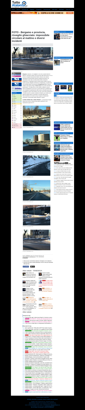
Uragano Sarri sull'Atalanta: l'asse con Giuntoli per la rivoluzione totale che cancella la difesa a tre (49, 346)
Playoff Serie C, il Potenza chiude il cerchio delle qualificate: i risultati (40, 336)
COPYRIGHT (55, 399)
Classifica (14, 92)
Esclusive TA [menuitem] (25, 9)
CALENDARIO (39, 399)
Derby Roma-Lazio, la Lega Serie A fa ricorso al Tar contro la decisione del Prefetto (43, 345)
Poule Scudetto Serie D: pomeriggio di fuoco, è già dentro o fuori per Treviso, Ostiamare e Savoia (46, 373)
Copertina (56, 31)
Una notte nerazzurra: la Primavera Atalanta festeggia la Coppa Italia (40, 365)
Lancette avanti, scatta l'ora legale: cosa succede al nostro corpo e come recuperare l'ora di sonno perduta (46, 283)
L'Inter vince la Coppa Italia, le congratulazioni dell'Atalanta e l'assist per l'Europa (42, 323)
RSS (52, 399)
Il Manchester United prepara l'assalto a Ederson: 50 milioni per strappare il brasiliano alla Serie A (49, 342)
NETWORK (29, 399)
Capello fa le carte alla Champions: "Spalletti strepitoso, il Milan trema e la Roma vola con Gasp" (46, 374)
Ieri (57, 95)
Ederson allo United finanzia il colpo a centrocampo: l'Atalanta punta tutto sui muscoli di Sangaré (49, 377)
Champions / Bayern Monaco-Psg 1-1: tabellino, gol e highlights (66, 137)
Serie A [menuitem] (18, 9)
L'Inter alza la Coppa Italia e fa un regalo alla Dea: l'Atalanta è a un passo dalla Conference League (48, 335)
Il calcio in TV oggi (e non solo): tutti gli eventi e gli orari (37, 389)
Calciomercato (57, 142)
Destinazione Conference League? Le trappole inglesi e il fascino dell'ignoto (41, 375)
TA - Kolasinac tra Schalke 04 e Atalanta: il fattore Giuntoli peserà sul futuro (43, 321)
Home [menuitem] (13, 9)
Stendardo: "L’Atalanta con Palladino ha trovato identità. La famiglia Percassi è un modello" (44, 364)
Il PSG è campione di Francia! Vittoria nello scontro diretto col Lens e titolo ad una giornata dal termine (47, 338)
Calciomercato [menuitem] (46, 9)
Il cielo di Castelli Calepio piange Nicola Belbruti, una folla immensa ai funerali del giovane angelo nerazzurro (45, 275)
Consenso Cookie (39, 397)
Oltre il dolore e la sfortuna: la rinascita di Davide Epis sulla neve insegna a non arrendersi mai (45, 370)
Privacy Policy (46, 397)
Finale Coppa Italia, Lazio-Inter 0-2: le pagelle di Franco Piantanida (39, 329)
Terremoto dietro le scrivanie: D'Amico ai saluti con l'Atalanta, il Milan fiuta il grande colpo (47, 381)
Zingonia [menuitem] (32, 9)
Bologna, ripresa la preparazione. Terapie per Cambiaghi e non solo (39, 355)
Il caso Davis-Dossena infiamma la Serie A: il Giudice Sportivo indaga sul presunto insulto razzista (46, 371)
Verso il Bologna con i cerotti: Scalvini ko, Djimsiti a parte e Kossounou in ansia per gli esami (46, 348)
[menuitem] (72, 9)
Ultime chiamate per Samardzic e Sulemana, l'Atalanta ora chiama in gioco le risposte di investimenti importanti (49, 378)
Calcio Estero (57, 122)
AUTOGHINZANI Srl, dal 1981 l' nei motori (65, 61)
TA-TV (55, 133)
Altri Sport (56, 153)
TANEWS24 (28, 255)
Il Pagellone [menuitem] (38, 9)
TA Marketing (57, 57)
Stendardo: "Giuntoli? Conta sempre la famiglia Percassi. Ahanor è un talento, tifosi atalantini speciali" (47, 358)
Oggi (55, 95)
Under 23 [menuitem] (68, 9)
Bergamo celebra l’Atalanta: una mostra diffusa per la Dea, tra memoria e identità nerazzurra (45, 359)
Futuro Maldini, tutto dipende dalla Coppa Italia (38, 367)
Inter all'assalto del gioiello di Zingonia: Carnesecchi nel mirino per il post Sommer (46, 330)
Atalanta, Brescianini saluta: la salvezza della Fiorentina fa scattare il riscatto (45, 368)
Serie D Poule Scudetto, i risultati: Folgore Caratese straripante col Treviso (41, 343)
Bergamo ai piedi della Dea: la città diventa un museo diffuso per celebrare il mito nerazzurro (46, 392)
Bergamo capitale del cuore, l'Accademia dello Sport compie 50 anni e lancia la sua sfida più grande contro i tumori (30, 283)
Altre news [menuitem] (54, 9)
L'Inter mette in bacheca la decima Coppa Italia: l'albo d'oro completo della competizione (44, 333)
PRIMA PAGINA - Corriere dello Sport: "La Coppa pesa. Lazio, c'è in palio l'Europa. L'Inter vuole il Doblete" (48, 387)
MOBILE (48, 399)
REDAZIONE (34, 399)
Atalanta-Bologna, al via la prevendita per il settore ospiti (37, 357)
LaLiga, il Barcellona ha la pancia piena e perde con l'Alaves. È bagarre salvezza (42, 339)
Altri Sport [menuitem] (61, 9)
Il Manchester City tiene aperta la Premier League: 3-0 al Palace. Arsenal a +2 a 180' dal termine (46, 341)
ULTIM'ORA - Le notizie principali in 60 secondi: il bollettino (47, 290)
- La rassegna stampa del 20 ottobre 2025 (47, 299)
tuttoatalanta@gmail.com (49, 406)
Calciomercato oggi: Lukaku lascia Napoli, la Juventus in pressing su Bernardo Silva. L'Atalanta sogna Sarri (48, 317)
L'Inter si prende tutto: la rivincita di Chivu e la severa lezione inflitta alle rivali (41, 332)
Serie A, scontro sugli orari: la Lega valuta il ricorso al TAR (37, 349)
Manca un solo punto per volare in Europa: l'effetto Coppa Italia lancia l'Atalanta (42, 320)
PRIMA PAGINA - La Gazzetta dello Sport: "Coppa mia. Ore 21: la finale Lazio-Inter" (43, 386)
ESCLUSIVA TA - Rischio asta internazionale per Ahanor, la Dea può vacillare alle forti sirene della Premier (50, 318)
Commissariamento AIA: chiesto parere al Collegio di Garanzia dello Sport (41, 354)
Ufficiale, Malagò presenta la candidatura (34, 361)
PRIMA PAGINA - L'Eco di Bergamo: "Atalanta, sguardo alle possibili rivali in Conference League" (46, 383)
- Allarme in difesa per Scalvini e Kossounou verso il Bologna (43, 380)
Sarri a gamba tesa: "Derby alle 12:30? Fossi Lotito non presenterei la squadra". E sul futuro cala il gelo (47, 327)
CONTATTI (45, 399)
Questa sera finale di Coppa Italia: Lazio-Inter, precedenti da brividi (39, 362)
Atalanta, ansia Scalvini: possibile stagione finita (37, 352)
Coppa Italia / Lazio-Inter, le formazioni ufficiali (36, 351)
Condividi (25, 266)
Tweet (32, 266)
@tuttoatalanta (41, 256)
